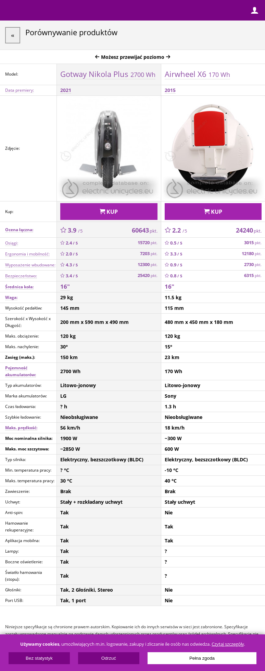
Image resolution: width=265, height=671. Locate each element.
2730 (253, 264)
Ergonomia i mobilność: (27, 253)
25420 (147, 275)
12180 (252, 253)
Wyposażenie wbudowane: (30, 264)
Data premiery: (19, 90)
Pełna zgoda (202, 658)
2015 (170, 90)
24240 (249, 230)
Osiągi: (11, 243)
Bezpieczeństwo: (21, 275)
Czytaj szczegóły (228, 644)
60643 (144, 230)
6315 (253, 275)
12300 (147, 264)
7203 (148, 253)
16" (65, 286)
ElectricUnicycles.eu (49, 10)
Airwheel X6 (197, 74)
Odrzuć (108, 658)
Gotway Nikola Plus (107, 74)
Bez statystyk (39, 658)
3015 (253, 243)
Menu (10, 10)
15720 (147, 243)
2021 (65, 90)
